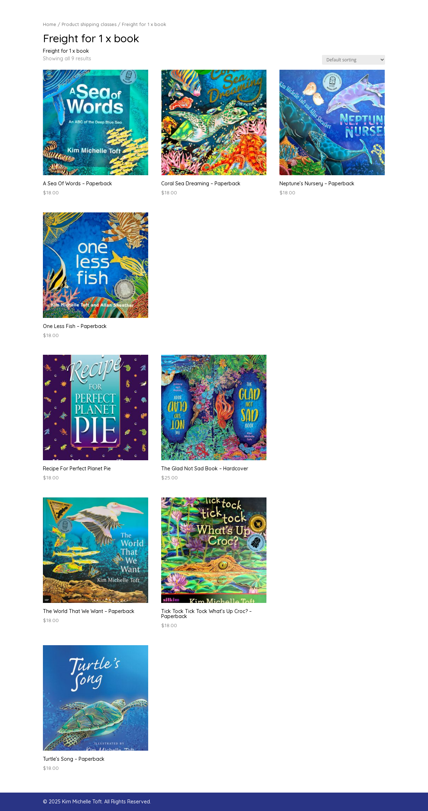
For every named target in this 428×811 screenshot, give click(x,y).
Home (49, 24)
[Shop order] (353, 60)
